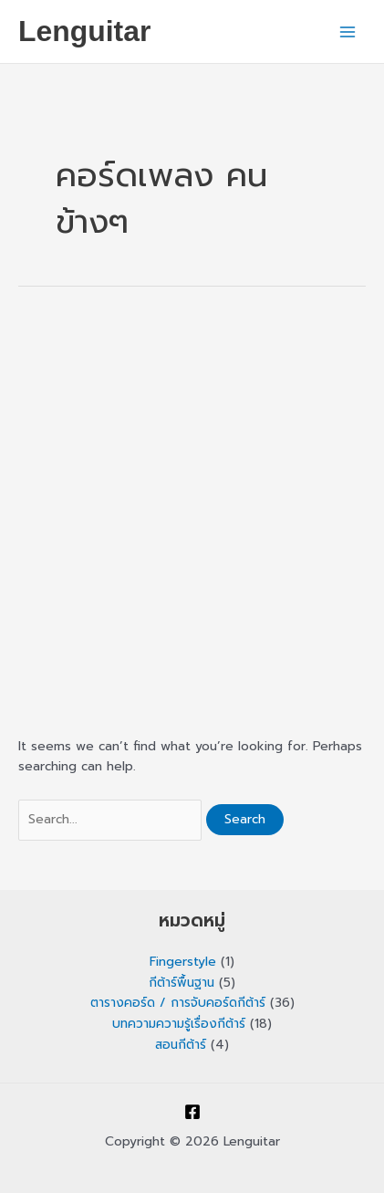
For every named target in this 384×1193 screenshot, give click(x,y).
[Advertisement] (192, 510)
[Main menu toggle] (348, 31)
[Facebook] (192, 1112)
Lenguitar (84, 31)
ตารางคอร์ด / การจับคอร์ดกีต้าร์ (177, 1002)
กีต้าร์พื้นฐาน (181, 982)
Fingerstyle (183, 961)
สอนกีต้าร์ (180, 1044)
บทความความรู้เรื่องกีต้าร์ (178, 1023)
